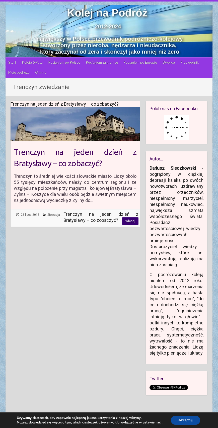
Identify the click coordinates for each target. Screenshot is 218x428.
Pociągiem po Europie (140, 62)
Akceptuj (185, 420)
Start (12, 62)
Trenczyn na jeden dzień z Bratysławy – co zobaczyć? (75, 157)
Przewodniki (189, 62)
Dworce (169, 62)
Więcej (130, 221)
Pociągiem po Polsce (64, 62)
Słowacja (53, 215)
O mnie (40, 72)
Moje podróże (19, 72)
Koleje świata (32, 62)
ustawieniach (153, 422)
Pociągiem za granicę (102, 62)
